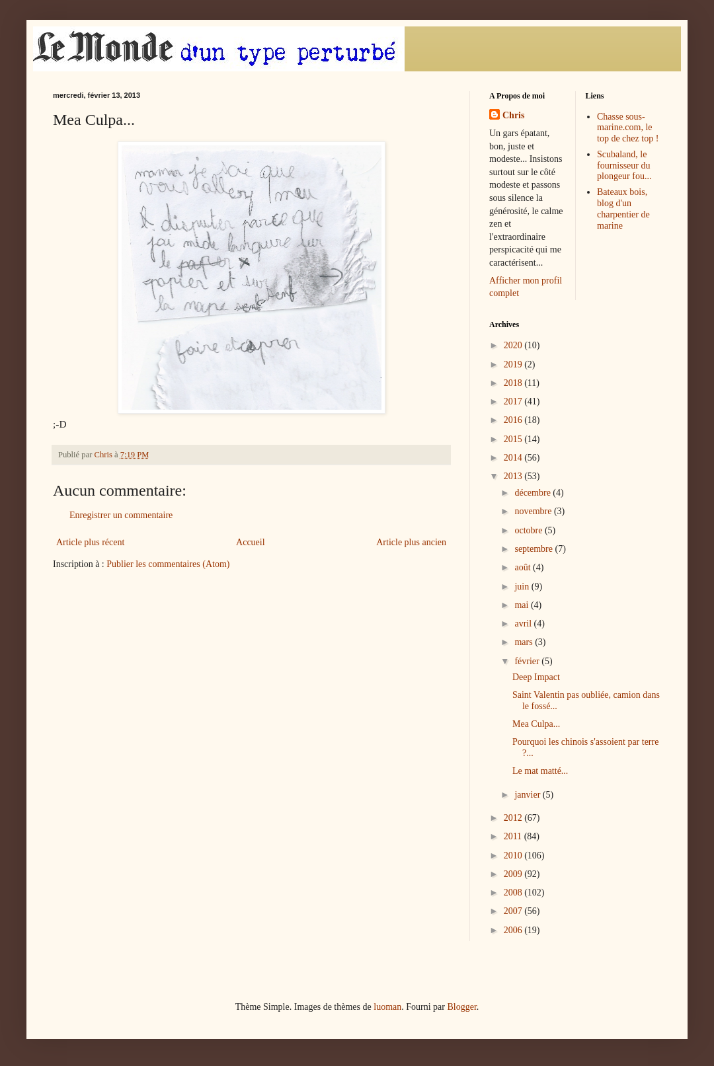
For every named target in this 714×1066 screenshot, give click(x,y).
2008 (514, 892)
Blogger (461, 1007)
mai (522, 605)
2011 (514, 836)
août (523, 567)
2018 (514, 383)
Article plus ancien (411, 542)
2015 (514, 439)
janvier (528, 795)
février (527, 661)
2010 (514, 855)
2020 (514, 345)
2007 (514, 911)
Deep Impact (536, 677)
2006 (514, 930)
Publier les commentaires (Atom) (167, 564)
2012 (514, 818)
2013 (514, 476)
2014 (514, 458)
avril (524, 623)
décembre (533, 493)
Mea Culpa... (536, 724)
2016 (514, 420)
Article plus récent (90, 542)
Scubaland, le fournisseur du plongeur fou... (624, 165)
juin (522, 586)
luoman (387, 1007)
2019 (514, 364)
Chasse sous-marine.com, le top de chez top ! (627, 128)
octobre (529, 530)
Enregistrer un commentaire (121, 515)
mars (524, 642)
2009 (514, 874)
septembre (534, 549)
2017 (514, 401)
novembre (533, 511)
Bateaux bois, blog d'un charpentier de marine (623, 208)
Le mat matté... (540, 771)
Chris (513, 115)
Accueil (250, 542)
